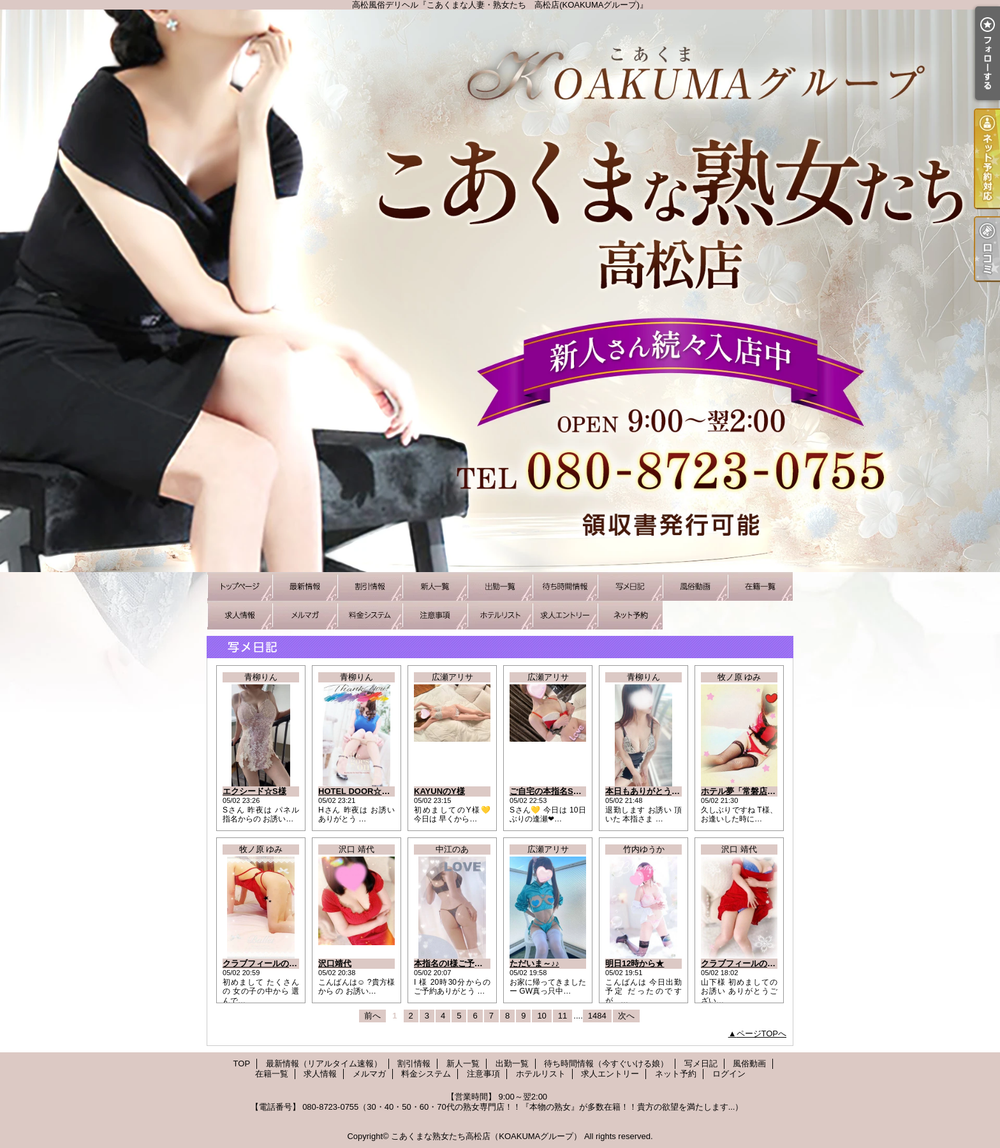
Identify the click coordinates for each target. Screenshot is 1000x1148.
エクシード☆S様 (254, 791)
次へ (626, 1015)
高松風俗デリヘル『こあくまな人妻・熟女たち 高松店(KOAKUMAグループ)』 (500, 291)
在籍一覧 (760, 586)
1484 (597, 1015)
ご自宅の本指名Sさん (550, 791)
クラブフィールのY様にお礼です (283, 963)
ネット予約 (630, 615)
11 (562, 1015)
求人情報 (239, 615)
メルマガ (304, 615)
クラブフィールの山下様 (746, 963)
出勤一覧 (500, 586)
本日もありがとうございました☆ (667, 791)
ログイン (729, 1073)
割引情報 (369, 586)
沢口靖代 (334, 963)
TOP (239, 586)
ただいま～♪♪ (534, 963)
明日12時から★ (634, 963)
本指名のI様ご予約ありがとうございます (490, 963)
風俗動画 (695, 586)
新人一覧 (434, 586)
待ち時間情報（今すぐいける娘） (565, 586)
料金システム (369, 615)
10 (541, 1015)
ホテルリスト (500, 615)
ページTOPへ (762, 1033)
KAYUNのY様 (439, 791)
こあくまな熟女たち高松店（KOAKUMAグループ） (486, 1136)
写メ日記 (630, 586)
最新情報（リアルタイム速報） (304, 586)
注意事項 (434, 615)
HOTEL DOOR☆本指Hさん (369, 791)
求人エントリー (565, 615)
